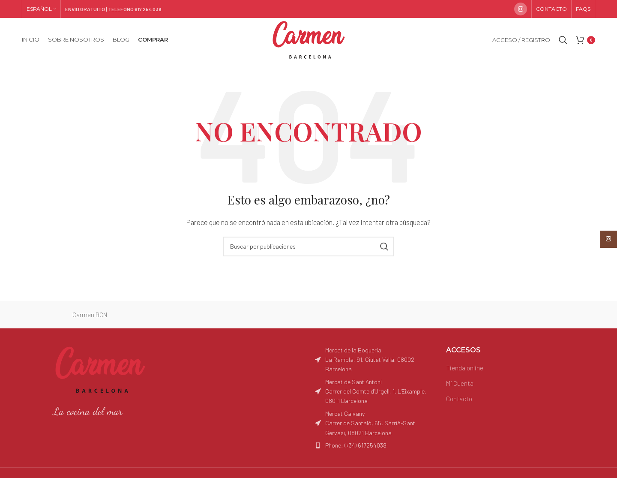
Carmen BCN (89, 315)
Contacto (459, 399)
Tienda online (464, 368)
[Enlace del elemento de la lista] (374, 445)
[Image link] (100, 369)
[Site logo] (309, 39)
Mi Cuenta (459, 383)
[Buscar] (563, 39)
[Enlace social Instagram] (520, 9)
